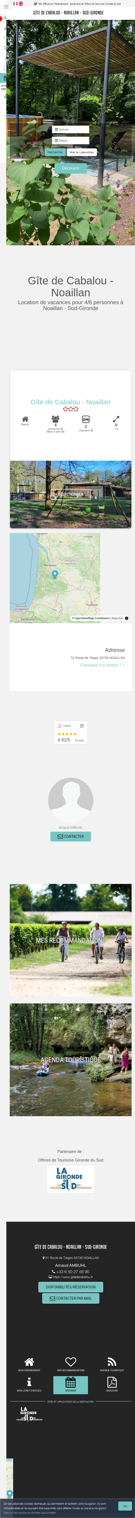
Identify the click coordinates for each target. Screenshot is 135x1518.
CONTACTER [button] (74, 836)
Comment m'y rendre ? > (102, 665)
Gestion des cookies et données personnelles (30, 1512)
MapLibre (117, 618)
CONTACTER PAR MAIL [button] (73, 1299)
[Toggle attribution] (126, 618)
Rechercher (58, 152)
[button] (84, 152)
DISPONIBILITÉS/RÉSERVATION (73, 1287)
